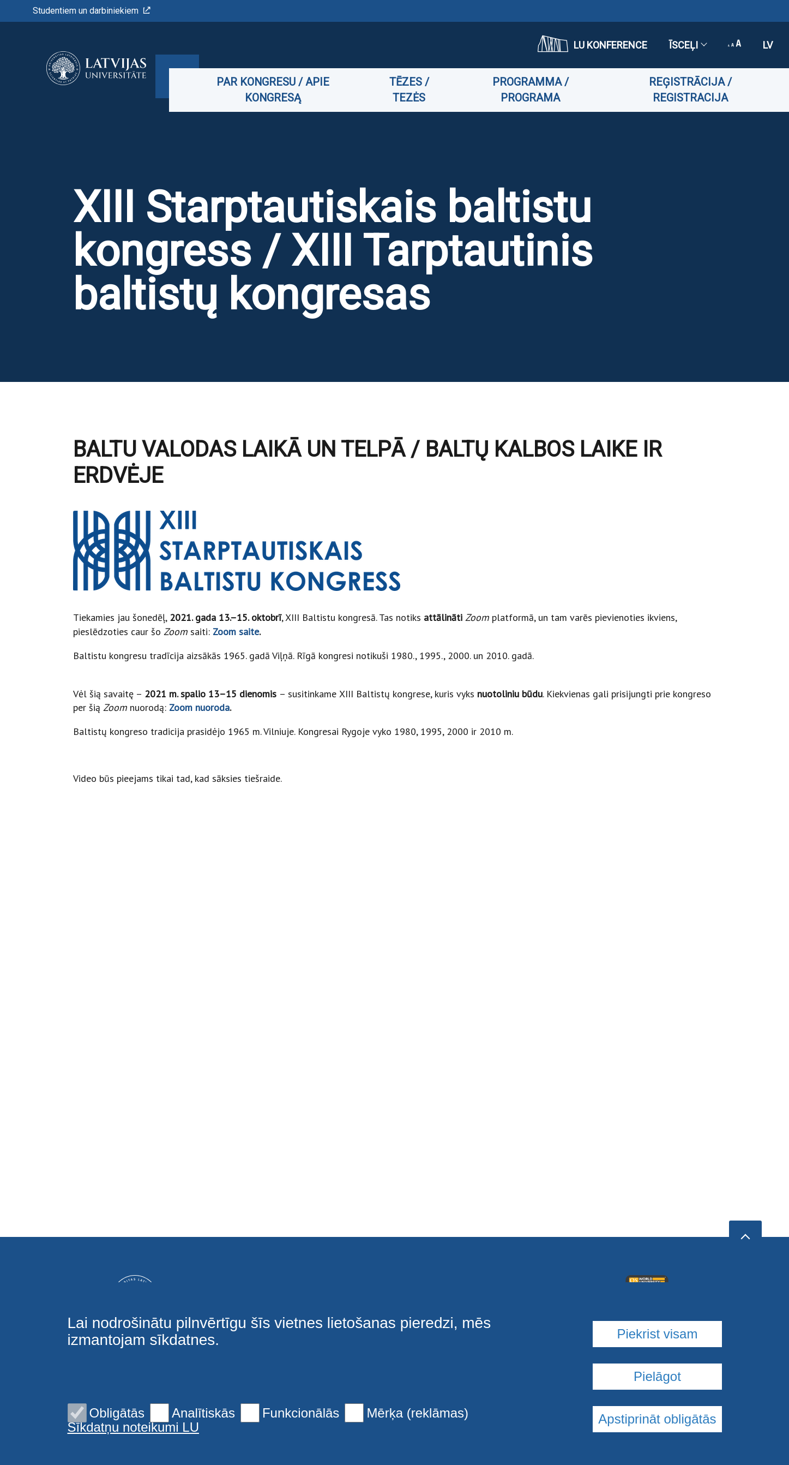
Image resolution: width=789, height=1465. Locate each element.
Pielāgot (657, 1376)
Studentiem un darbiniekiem (91, 10)
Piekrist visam (657, 1333)
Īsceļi (687, 45)
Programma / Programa (534, 89)
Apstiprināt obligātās (657, 1419)
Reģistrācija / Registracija (691, 89)
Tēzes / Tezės (415, 89)
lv (768, 45)
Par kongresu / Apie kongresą (280, 89)
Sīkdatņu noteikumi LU (133, 1427)
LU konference (592, 43)
